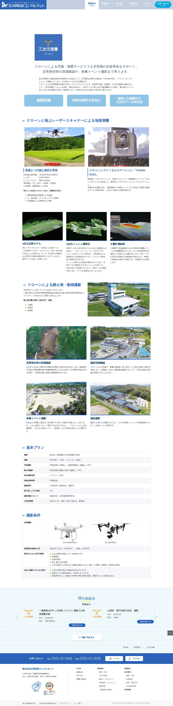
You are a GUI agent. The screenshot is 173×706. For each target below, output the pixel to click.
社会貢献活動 (131, 686)
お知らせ (79, 672)
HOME (125, 647)
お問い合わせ (163, 5)
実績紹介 (105, 4)
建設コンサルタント (106, 679)
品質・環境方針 (132, 683)
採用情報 (133, 4)
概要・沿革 (130, 676)
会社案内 (119, 4)
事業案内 (92, 4)
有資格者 (129, 679)
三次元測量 (28, 614)
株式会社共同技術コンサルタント (38, 669)
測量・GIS (103, 672)
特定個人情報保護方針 (48, 703)
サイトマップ (65, 703)
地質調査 (102, 686)
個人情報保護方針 (29, 703)
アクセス (147, 4)
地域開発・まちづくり (107, 683)
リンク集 (77, 703)
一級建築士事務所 (105, 690)
